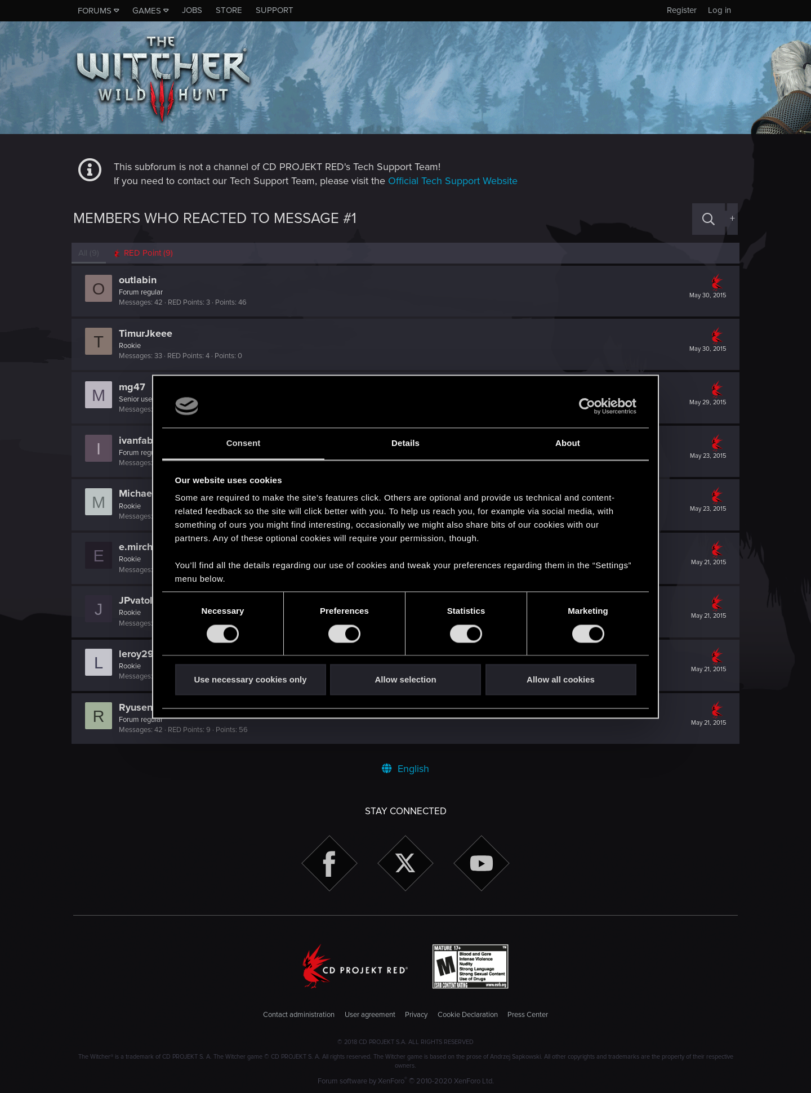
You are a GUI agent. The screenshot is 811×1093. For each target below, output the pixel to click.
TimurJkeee (147, 333)
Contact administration (299, 1014)
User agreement (370, 1014)
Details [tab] (405, 443)
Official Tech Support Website (453, 181)
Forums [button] (95, 11)
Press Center (527, 1014)
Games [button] (146, 11)
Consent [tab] (243, 443)
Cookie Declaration (468, 1014)
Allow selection (405, 680)
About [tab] (567, 443)
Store (229, 10)
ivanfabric (143, 440)
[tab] (144, 253)
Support (274, 10)
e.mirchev (143, 547)
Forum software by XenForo (406, 1081)
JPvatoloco (146, 600)
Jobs (192, 10)
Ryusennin (144, 707)
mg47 (134, 387)
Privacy (416, 1014)
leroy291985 (149, 654)
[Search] (708, 218)
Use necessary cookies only (250, 680)
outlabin (139, 280)
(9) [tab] (90, 253)
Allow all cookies (561, 680)
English (405, 768)
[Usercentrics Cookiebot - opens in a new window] (587, 406)
